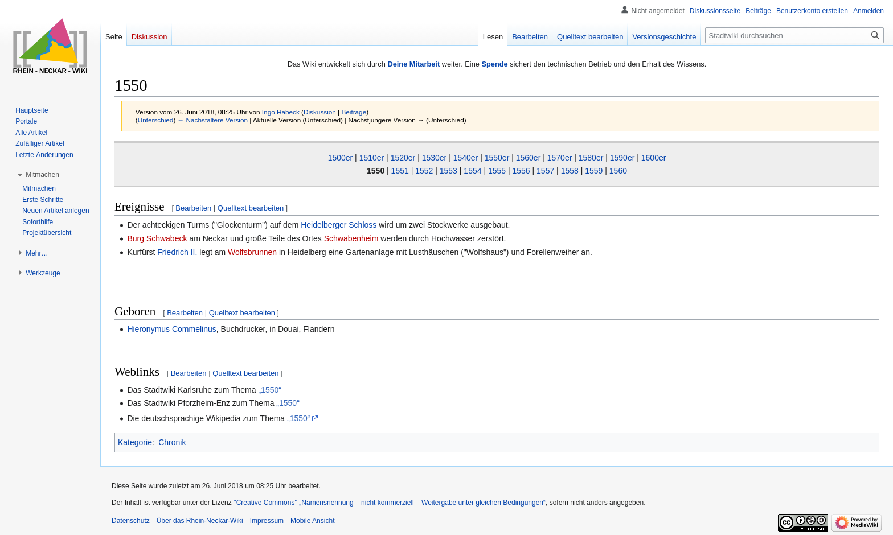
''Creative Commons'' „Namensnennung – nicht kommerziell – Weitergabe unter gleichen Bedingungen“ (390, 503)
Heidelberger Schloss (338, 224)
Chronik (172, 442)
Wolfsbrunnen (252, 252)
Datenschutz (131, 521)
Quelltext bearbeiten (251, 208)
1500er (340, 157)
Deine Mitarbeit (413, 64)
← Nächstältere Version (213, 120)
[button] (42, 175)
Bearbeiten (193, 208)
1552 (424, 170)
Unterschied (156, 120)
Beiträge (353, 112)
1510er (371, 157)
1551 (400, 170)
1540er (465, 157)
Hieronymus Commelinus (171, 329)
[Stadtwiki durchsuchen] (794, 35)
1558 (570, 170)
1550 (375, 170)
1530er (434, 157)
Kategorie (135, 442)
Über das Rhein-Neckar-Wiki (200, 521)
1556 (521, 170)
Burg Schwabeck (157, 238)
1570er (559, 157)
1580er (591, 157)
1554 (472, 170)
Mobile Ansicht (312, 521)
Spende (494, 64)
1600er (653, 157)
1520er (403, 157)
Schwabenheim (351, 238)
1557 (545, 170)
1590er (622, 157)
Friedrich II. (177, 252)
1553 (448, 170)
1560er (528, 157)
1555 (497, 170)
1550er (497, 157)
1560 (618, 170)
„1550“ (269, 389)
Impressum (267, 521)
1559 (594, 170)
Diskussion (320, 112)
